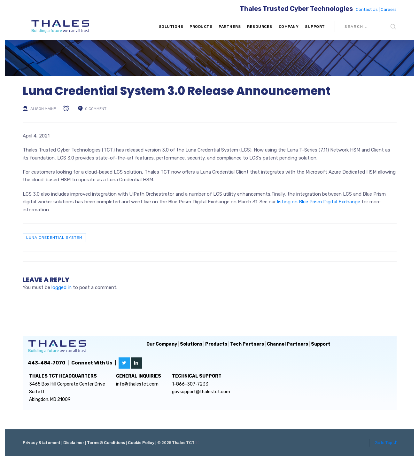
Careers (389, 9)
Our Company (161, 344)
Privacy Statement (41, 443)
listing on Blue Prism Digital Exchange (318, 202)
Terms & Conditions (106, 443)
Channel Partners (287, 344)
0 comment (95, 108)
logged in (61, 287)
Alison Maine (43, 108)
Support (315, 26)
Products (201, 26)
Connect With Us (92, 363)
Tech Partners (247, 344)
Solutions (171, 26)
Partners (230, 26)
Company (289, 26)
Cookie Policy (141, 443)
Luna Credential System (54, 237)
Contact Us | (368, 9)
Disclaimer (73, 443)
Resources (259, 26)
